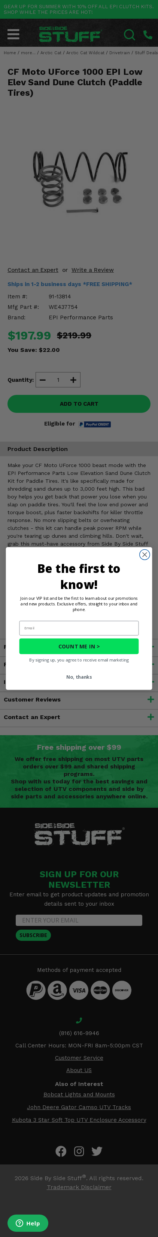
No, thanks (79, 677)
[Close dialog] (145, 555)
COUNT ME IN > (79, 646)
